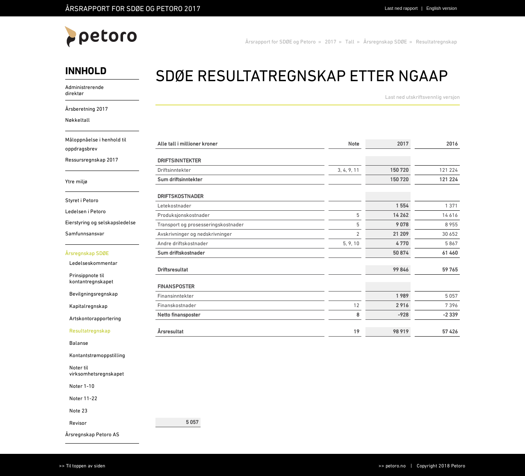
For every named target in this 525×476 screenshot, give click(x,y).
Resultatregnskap (436, 42)
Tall (349, 42)
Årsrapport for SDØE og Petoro (280, 42)
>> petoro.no (392, 466)
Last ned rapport (401, 8)
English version (441, 8)
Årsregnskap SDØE (385, 42)
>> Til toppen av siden (82, 466)
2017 (330, 42)
